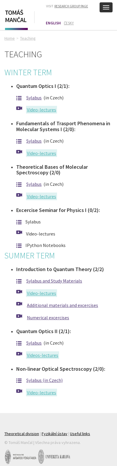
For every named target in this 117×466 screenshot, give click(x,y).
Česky (69, 23)
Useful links (80, 433)
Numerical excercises (48, 317)
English (53, 23)
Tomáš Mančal (15, 18)
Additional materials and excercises (62, 305)
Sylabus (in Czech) (44, 380)
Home (9, 38)
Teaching (28, 38)
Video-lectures (41, 110)
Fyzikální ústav (54, 433)
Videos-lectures (42, 355)
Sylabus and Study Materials (54, 281)
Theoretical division (21, 433)
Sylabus (34, 98)
